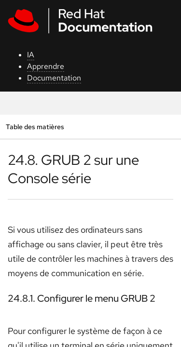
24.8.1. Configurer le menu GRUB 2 (81, 298)
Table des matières (34, 126)
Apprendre (45, 66)
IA (30, 55)
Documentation (54, 78)
